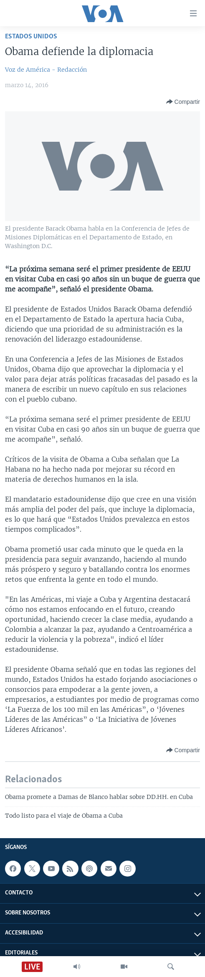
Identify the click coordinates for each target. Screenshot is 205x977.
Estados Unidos (31, 36)
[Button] (183, 102)
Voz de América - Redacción (46, 69)
